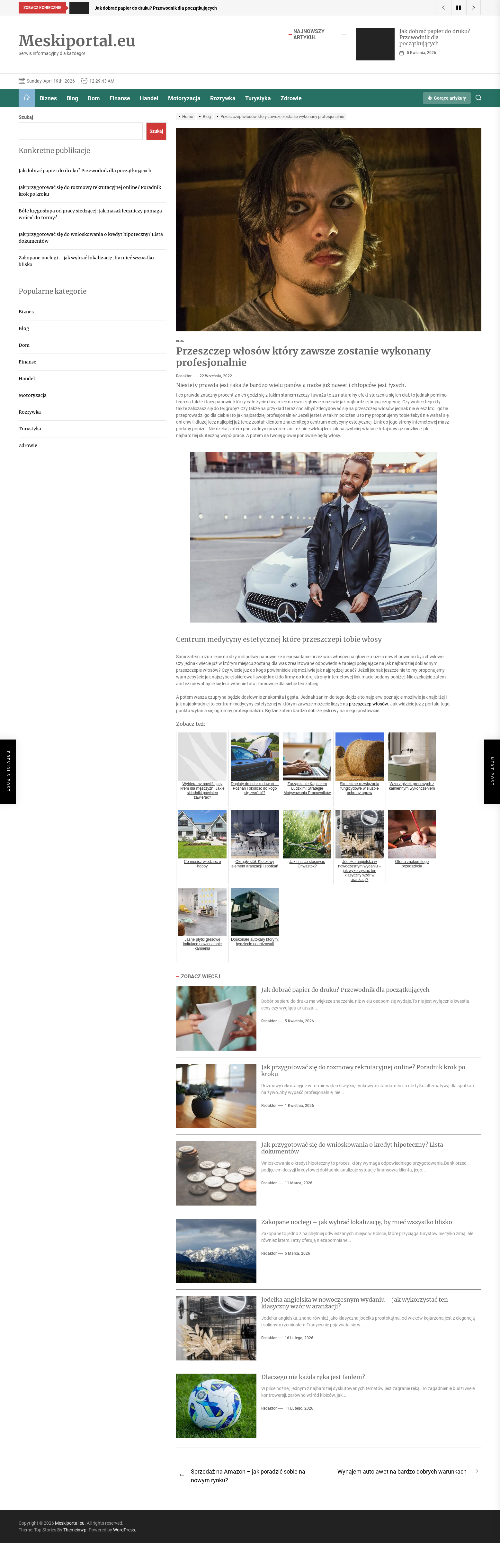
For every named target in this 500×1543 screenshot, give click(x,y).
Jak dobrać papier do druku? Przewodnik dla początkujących (434, 37)
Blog (72, 98)
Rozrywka (223, 98)
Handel (149, 98)
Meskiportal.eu (77, 41)
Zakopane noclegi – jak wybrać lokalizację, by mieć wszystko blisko (356, 1222)
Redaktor (184, 376)
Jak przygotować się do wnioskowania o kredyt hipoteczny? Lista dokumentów (352, 1148)
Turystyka (258, 98)
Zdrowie (291, 98)
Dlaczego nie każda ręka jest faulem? (313, 1377)
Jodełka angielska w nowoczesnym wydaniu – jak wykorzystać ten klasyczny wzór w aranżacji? (354, 1303)
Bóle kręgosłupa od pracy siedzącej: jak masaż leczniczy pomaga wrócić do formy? (90, 214)
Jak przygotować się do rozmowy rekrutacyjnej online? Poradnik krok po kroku (363, 1070)
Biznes (48, 98)
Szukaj (26, 117)
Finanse (120, 98)
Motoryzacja (184, 98)
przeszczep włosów (368, 703)
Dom (94, 98)
